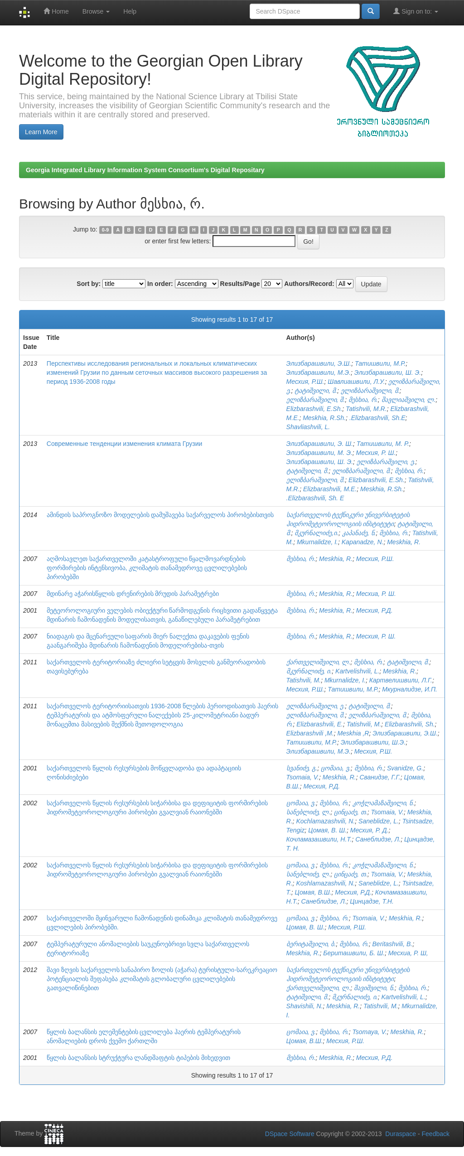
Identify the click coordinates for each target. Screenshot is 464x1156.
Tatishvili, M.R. (366, 408)
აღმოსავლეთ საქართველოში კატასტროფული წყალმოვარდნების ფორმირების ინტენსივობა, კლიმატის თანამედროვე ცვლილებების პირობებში (147, 567)
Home (56, 11)
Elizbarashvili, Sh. (410, 724)
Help (129, 11)
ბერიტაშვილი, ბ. (311, 944)
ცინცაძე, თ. (350, 812)
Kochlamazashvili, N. (325, 821)
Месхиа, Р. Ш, (408, 953)
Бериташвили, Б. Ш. (354, 953)
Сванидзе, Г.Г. (379, 777)
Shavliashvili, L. (308, 426)
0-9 (105, 229)
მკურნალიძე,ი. (316, 533)
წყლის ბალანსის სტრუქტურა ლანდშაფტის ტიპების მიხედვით (138, 1057)
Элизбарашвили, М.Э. (318, 372)
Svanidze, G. (405, 768)
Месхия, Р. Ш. (376, 452)
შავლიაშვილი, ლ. (409, 399)
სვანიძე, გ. (302, 768)
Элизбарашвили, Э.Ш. (319, 363)
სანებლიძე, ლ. (308, 812)
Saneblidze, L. (378, 821)
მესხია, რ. (363, 399)
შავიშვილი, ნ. (374, 988)
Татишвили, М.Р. (380, 363)
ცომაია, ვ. (336, 768)
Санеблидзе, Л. (378, 839)
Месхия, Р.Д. (374, 610)
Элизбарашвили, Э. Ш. (319, 443)
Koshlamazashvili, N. (325, 883)
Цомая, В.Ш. (313, 892)
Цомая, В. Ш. (327, 830)
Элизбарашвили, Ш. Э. (387, 372)
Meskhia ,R (353, 733)
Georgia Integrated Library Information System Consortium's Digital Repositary (145, 170)
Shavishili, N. (304, 1006)
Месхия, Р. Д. (369, 830)
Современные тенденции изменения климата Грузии (125, 443)
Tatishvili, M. (303, 680)
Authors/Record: (309, 283)
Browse (96, 11)
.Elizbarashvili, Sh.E (377, 417)
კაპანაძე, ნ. (359, 533)
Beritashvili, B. (392, 944)
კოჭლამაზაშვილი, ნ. (384, 803)
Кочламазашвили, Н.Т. (319, 839)
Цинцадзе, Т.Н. (371, 901)
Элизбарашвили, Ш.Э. (373, 742)
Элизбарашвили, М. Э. (319, 452)
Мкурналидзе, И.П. (409, 689)
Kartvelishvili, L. (357, 671)
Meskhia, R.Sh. (324, 417)
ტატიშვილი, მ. (316, 390)
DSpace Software (289, 1133)
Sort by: (89, 283)
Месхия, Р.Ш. (305, 381)
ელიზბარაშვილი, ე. (386, 461)
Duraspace (400, 1133)
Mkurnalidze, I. (317, 542)
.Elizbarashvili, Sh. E (315, 498)
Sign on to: (415, 11)
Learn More (41, 131)
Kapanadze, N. (363, 542)
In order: (160, 283)
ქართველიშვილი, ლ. (318, 662)
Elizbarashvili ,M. (310, 733)
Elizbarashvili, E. (319, 724)
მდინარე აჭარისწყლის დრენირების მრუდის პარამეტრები (133, 593)
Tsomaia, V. (302, 777)
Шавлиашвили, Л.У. (356, 381)
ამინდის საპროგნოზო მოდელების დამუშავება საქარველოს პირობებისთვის (160, 514)
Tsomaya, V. (370, 1031)
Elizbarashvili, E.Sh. (314, 408)
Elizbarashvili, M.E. (330, 489)
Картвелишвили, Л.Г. (400, 680)
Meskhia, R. (403, 542)
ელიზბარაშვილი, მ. (370, 390)
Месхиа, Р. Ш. (376, 593)
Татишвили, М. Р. (383, 443)
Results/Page (240, 283)
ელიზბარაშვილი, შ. (315, 399)
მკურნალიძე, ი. (309, 671)
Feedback (436, 1133)
